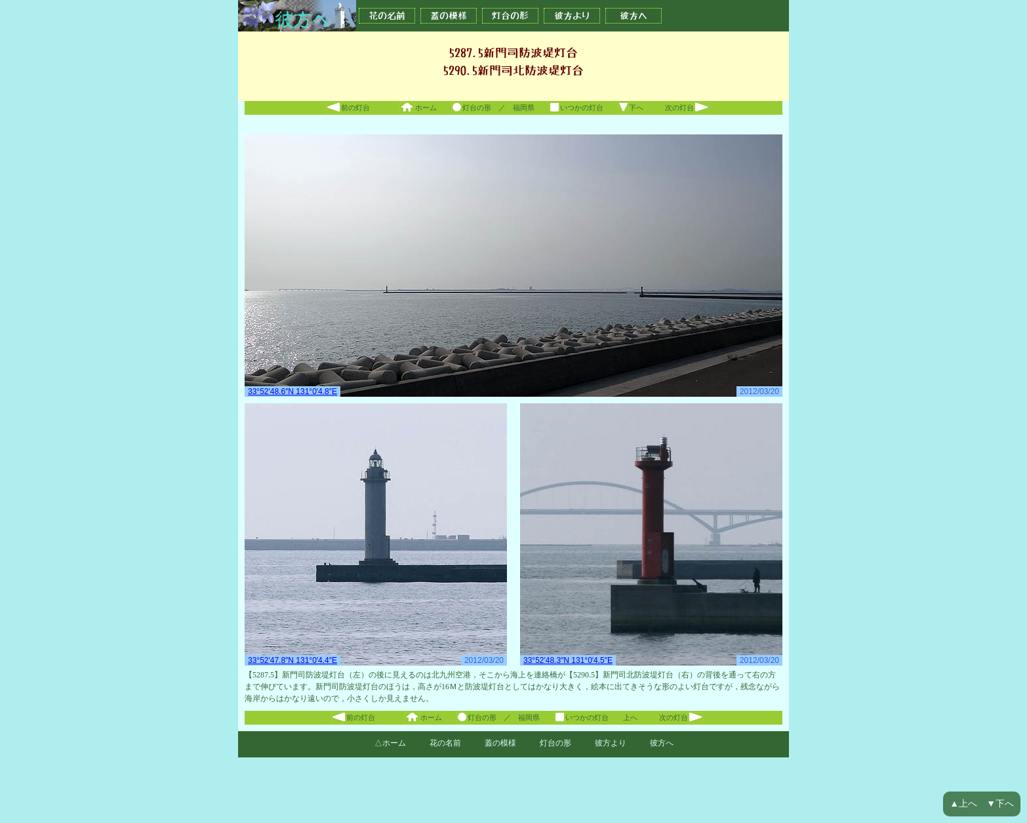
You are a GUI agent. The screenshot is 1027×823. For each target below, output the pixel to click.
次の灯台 (687, 107)
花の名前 (387, 15)
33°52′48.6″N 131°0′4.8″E (292, 391)
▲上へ (963, 804)
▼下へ (1000, 804)
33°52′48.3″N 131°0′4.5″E (568, 660)
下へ (630, 107)
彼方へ (633, 15)
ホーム (418, 107)
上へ (630, 717)
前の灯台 (348, 107)
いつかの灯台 (576, 107)
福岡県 (523, 107)
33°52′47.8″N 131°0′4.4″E (292, 660)
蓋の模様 (448, 15)
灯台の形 (510, 15)
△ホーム (390, 743)
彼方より (572, 15)
